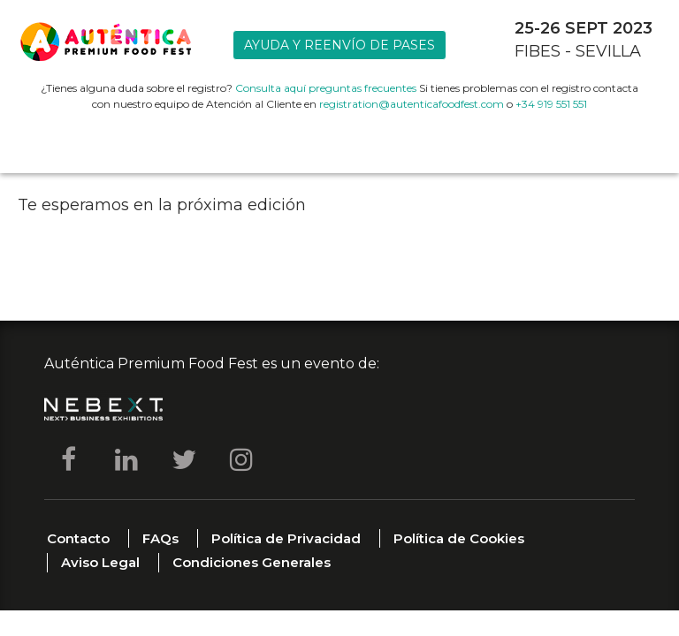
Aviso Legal (100, 562)
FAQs (160, 538)
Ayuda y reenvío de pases (339, 45)
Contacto (78, 538)
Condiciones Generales (251, 562)
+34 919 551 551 (551, 103)
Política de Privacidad (286, 538)
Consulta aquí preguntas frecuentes (325, 88)
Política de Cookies (458, 538)
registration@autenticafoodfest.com (411, 103)
